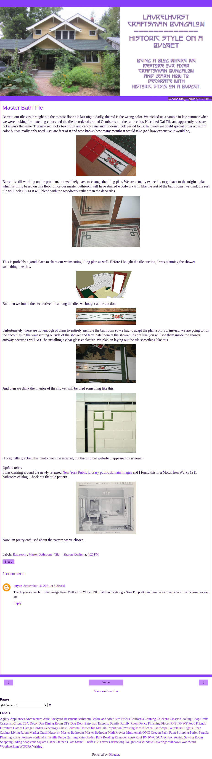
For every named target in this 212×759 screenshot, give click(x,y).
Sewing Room (193, 737)
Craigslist (6, 723)
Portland (38, 737)
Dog (73, 723)
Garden (38, 728)
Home (106, 682)
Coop (195, 719)
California (137, 719)
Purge (62, 737)
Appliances (17, 719)
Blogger (114, 754)
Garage (28, 728)
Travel (104, 742)
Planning (6, 737)
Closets (174, 719)
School (168, 737)
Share (8, 561)
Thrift (89, 742)
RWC (151, 737)
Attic (46, 719)
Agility (4, 719)
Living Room (20, 732)
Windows (174, 742)
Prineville (51, 737)
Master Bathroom (41, 554)
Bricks (125, 719)
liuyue (17, 586)
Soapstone (29, 742)
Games (17, 728)
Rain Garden (86, 737)
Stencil (79, 742)
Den (41, 723)
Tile (57, 554)
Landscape (161, 728)
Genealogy (51, 728)
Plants (17, 737)
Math (111, 732)
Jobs (138, 728)
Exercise (103, 723)
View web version (106, 691)
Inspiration (114, 728)
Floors (165, 723)
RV (145, 737)
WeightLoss (133, 742)
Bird (117, 719)
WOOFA (26, 746)
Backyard (56, 719)
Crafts (204, 719)
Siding (17, 742)
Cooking (186, 719)
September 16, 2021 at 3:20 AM (44, 586)
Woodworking (9, 746)
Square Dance (46, 742)
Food (191, 723)
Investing (128, 728)
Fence (143, 723)
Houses (85, 728)
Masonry (54, 732)
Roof (139, 737)
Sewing (178, 737)
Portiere (26, 737)
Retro (131, 737)
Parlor (194, 732)
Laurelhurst (175, 728)
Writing (37, 746)
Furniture (6, 728)
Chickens (163, 719)
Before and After (103, 719)
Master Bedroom (96, 732)
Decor (34, 723)
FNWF (183, 723)
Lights (188, 728)
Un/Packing (117, 742)
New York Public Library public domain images (97, 472)
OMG (146, 732)
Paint (165, 732)
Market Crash (38, 732)
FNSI (174, 723)
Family (114, 723)
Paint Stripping (179, 732)
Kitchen (147, 728)
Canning (150, 719)
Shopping (6, 742)
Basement (70, 719)
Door (80, 723)
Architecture (34, 719)
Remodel (121, 737)
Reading (108, 737)
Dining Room (54, 723)
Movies (120, 732)
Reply (17, 603)
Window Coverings (154, 742)
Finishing (154, 723)
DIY (67, 723)
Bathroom (20, 554)
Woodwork (188, 742)
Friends (201, 723)
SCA (159, 737)
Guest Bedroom (69, 728)
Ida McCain (98, 728)
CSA (25, 723)
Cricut (17, 723)
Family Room (129, 723)
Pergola (204, 732)
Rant (99, 737)
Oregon (156, 732)
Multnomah (134, 732)
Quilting (72, 737)
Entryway (91, 723)
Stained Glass (65, 742)
